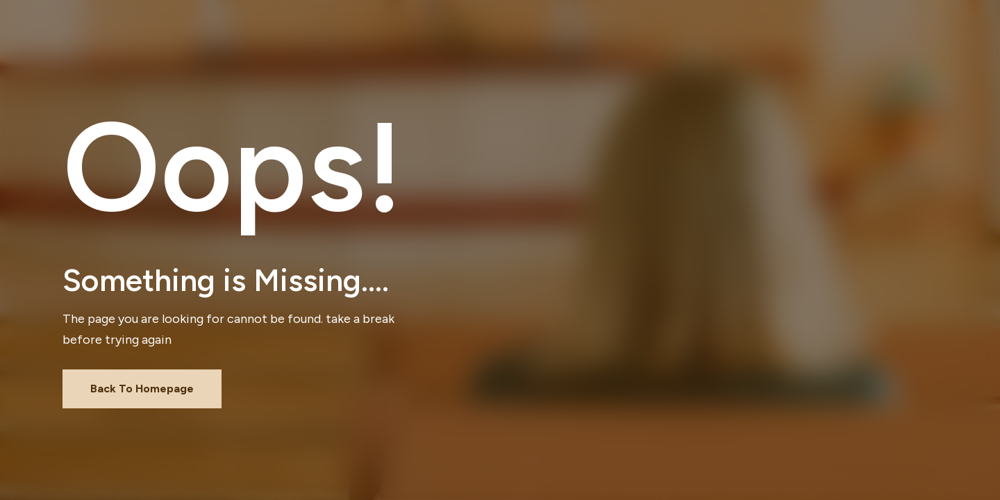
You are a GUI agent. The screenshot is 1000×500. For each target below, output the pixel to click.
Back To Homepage (142, 388)
